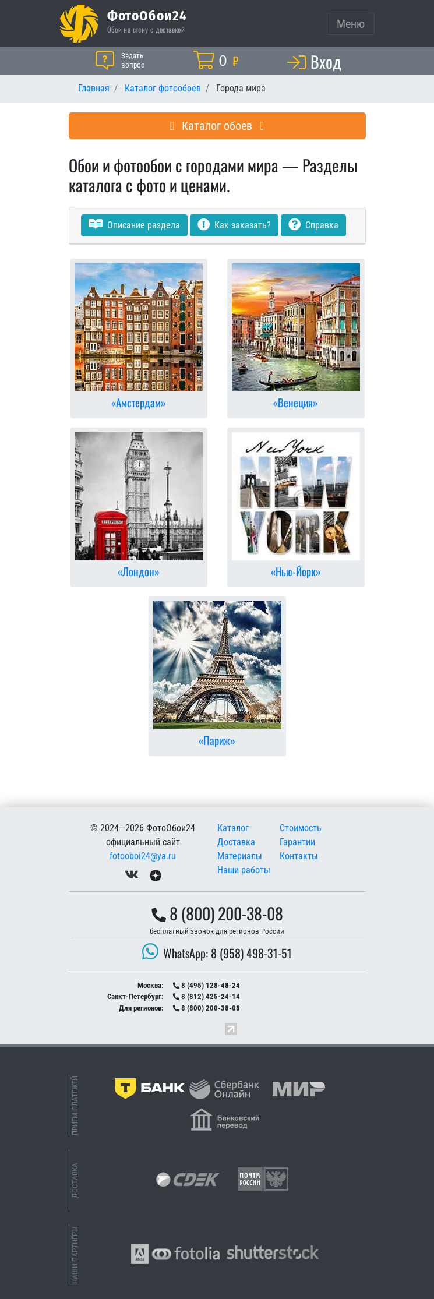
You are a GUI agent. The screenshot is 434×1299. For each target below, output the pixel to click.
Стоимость (301, 828)
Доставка (236, 842)
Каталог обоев (217, 126)
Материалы (239, 856)
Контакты (299, 856)
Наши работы (243, 870)
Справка (313, 225)
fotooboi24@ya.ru (143, 856)
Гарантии (297, 842)
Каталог (233, 828)
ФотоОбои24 (147, 15)
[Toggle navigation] (351, 24)
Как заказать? (234, 225)
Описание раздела (134, 225)
